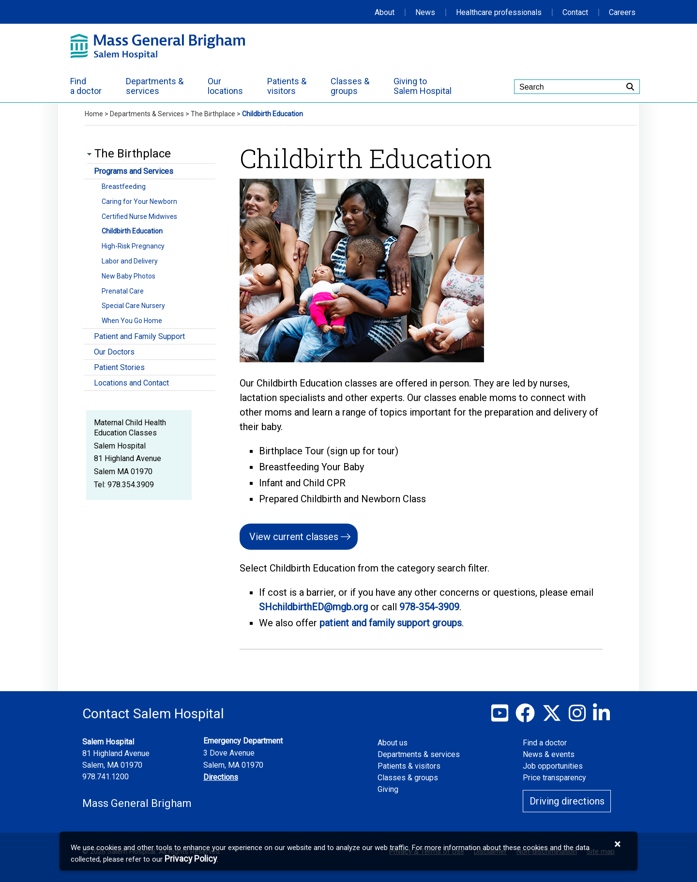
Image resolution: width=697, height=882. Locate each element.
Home (94, 114)
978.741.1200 (105, 776)
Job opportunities (553, 766)
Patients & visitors (409, 766)
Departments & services (419, 754)
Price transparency (554, 777)
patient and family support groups (390, 623)
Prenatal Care (123, 291)
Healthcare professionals (499, 12)
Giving (388, 789)
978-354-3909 (429, 607)
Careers (622, 12)
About (384, 12)
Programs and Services (133, 171)
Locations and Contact (131, 382)
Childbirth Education (132, 231)
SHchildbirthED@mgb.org (313, 607)
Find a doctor (545, 742)
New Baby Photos (128, 276)
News (425, 12)
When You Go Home (132, 321)
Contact (575, 12)
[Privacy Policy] (191, 859)
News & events (549, 754)
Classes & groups (408, 777)
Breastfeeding (124, 186)
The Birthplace (213, 114)
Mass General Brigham (137, 803)
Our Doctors (114, 351)
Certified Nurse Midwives (139, 216)
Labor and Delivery (130, 261)
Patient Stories (119, 367)
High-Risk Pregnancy (133, 246)
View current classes (293, 536)
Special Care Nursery (133, 305)
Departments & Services (147, 114)
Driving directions (567, 801)
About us (393, 742)
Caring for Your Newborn (139, 201)
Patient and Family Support (139, 336)
